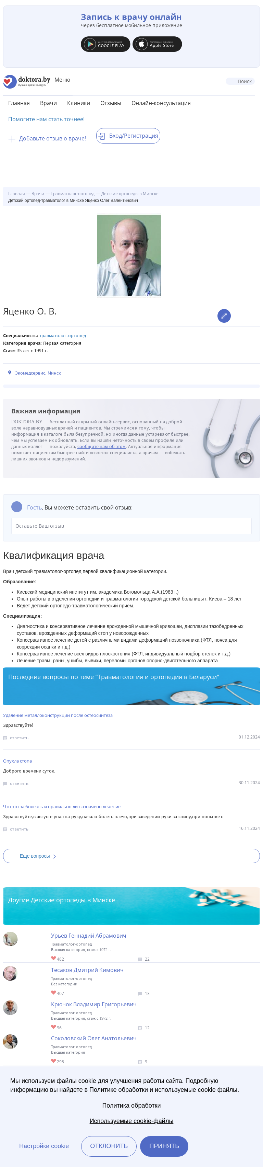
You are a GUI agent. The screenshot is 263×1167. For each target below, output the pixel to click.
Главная (19, 103)
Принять (164, 1146)
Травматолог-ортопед (62, 335)
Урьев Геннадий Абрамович (88, 935)
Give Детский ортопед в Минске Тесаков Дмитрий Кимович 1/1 (54, 993)
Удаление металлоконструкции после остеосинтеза (58, 715)
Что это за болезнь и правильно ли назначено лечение (62, 806)
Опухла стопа (17, 761)
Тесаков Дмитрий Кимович (87, 970)
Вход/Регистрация (128, 135)
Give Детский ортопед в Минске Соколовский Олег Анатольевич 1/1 (54, 1061)
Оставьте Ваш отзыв (131, 526)
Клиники (78, 103)
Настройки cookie (44, 1146)
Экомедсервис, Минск (38, 373)
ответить (19, 738)
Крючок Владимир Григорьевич (94, 1004)
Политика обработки (131, 1105)
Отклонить (109, 1146)
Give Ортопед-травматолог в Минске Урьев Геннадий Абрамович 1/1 (54, 958)
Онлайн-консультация (161, 103)
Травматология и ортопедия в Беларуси (157, 677)
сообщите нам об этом (101, 446)
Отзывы (110, 103)
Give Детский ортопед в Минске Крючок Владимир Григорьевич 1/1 (54, 1027)
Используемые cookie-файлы (132, 1121)
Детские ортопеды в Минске (73, 900)
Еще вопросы (40, 856)
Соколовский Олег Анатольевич (94, 1038)
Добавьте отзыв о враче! (47, 138)
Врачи (48, 103)
